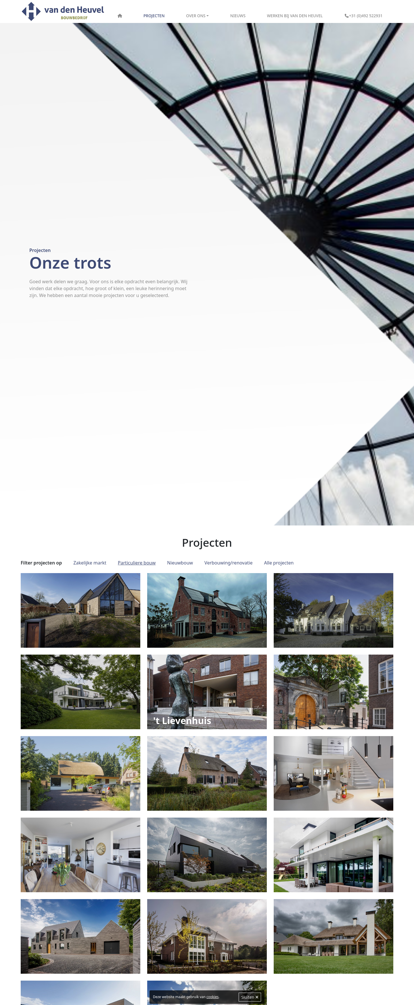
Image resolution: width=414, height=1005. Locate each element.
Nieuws (238, 15)
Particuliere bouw (137, 563)
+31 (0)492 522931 (363, 15)
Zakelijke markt (89, 563)
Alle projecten (279, 563)
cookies (212, 996)
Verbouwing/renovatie (228, 563)
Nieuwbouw (180, 563)
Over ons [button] (195, 15)
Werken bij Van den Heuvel (295, 15)
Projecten (153, 15)
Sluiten (249, 997)
